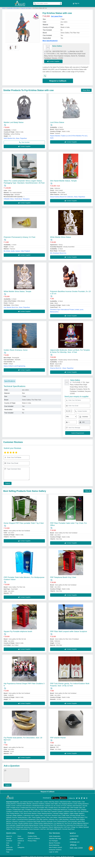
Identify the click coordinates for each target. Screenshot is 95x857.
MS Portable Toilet (42, 806)
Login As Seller (53, 850)
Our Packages (53, 839)
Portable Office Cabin (31, 808)
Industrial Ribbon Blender (24, 802)
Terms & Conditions (34, 837)
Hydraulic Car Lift (50, 804)
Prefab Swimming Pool (46, 824)
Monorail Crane (56, 814)
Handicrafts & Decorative (13, 6)
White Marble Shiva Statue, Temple (17, 290)
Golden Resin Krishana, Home (16, 349)
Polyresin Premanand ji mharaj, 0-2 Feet (19, 236)
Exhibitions (9, 848)
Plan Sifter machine (42, 818)
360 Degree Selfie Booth (54, 827)
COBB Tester (65, 814)
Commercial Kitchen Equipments (26, 818)
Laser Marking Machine (26, 800)
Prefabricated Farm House (28, 806)
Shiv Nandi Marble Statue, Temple (63, 179)
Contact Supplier (55, 60)
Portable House (15, 806)
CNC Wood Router (83, 810)
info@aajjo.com (75, 840)
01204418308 (74, 834)
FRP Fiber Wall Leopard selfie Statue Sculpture (68, 630)
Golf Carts (67, 825)
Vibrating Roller (76, 800)
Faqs (7, 850)
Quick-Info (9, 846)
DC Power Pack (45, 810)
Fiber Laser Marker (51, 816)
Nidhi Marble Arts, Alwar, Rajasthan (15, 137)
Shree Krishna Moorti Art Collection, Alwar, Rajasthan (67, 195)
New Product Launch (55, 846)
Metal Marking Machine (65, 816)
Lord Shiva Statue (57, 121)
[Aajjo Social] (76, 796)
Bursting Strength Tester (77, 814)
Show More (86, 89)
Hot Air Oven (36, 810)
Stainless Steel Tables (51, 802)
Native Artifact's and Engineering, (15, 364)
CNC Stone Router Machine (28, 812)
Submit (7, 482)
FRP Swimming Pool (59, 824)
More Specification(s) (50, 39)
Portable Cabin (38, 800)
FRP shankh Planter (58, 736)
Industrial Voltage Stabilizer (61, 812)
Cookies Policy (32, 835)
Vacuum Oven (28, 810)
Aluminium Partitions (38, 802)
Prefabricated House (74, 808)
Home (3, 6)
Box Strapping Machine (66, 802)
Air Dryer (14, 822)
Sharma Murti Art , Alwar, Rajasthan (62, 367)
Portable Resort (53, 806)
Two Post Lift (68, 822)
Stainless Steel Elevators (74, 804)
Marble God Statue (78, 816)
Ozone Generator (34, 827)
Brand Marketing (54, 844)
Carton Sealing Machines (81, 802)
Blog (7, 844)
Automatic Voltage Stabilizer (14, 814)
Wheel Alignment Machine (80, 822)
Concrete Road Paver (68, 827)
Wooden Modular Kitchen (25, 822)
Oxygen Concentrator (22, 827)
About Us (9, 835)
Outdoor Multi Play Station (51, 800)
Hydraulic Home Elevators (24, 804)
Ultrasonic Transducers (18, 820)
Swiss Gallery (57, 44)
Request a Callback (57, 79)
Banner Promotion (54, 841)
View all (87, 489)
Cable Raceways (64, 818)
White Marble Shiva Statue (60, 236)
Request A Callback (47, 790)
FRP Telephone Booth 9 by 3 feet (63, 576)
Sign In (76, 3)
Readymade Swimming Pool (24, 825)
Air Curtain (12, 818)
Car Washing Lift (58, 822)
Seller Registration (54, 835)
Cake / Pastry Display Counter (36, 816)
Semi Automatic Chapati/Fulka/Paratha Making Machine (22, 824)
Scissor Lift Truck (61, 804)
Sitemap (8, 837)
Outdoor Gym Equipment (41, 825)
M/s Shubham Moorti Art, (58, 251)
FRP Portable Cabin (76, 806)
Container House (18, 810)
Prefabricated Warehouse (60, 808)
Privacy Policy (32, 839)
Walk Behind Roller (65, 800)
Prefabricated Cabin (18, 808)
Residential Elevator (38, 804)
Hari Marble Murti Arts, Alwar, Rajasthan (17, 306)
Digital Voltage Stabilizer (77, 812)
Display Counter (10, 804)
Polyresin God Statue (26, 6)
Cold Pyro (43, 827)
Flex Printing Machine (13, 812)
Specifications (9, 380)
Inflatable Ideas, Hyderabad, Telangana (17, 197)
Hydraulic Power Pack (70, 810)
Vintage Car (74, 825)
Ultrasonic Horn (53, 818)
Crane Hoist (47, 814)
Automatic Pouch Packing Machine (57, 820)
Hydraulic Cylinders (57, 810)
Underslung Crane (28, 814)
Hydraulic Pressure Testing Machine (16, 816)
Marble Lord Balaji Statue (13, 121)
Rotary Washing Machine (45, 812)
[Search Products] (34, 2)
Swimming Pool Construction (75, 824)
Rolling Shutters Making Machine (43, 822)
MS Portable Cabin (64, 806)
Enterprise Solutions (55, 848)
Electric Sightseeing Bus (56, 825)
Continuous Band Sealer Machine (36, 820)
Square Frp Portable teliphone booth (18, 630)
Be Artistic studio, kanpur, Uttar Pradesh (17, 249)
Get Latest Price (56, 15)
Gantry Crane (39, 814)
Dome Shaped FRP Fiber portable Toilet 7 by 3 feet (24, 522)
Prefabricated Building (45, 808)
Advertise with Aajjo (55, 837)
